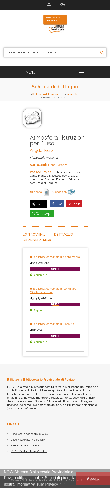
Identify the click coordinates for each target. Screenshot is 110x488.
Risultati (72, 94)
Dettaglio (63, 234)
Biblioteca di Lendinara (46, 94)
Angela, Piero (41, 150)
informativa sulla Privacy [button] (37, 484)
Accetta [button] (93, 479)
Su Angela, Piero (38, 240)
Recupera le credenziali (62, 4)
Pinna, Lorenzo (57, 165)
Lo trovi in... (34, 234)
